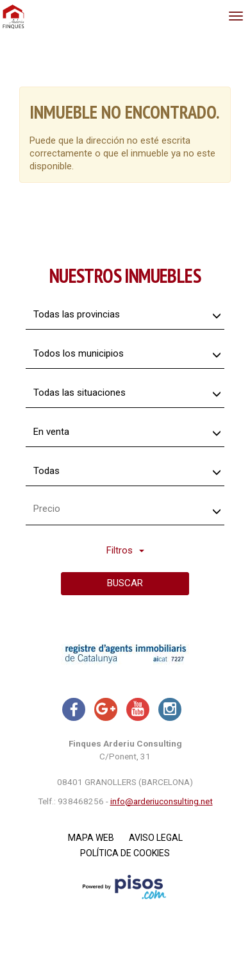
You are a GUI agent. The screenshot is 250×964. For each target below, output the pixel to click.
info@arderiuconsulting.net (161, 801)
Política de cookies (125, 853)
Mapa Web (91, 838)
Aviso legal (156, 838)
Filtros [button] (125, 550)
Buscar (125, 583)
